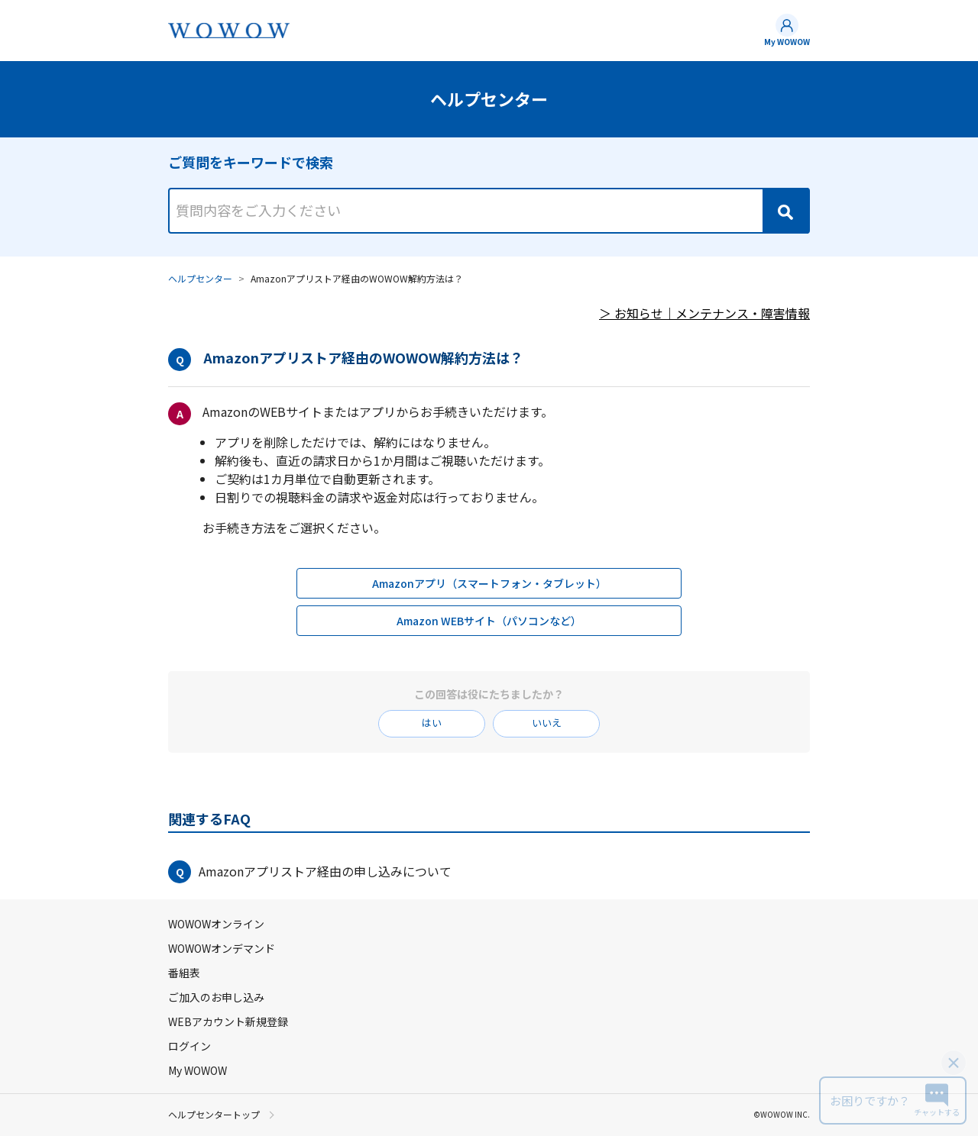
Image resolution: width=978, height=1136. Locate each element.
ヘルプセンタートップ (214, 1114)
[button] (489, 872)
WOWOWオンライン (216, 923)
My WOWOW (787, 41)
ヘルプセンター (200, 278)
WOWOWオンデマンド (221, 948)
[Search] (785, 211)
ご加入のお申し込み (216, 997)
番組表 (184, 972)
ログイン (189, 1046)
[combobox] (489, 197)
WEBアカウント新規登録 (228, 1021)
